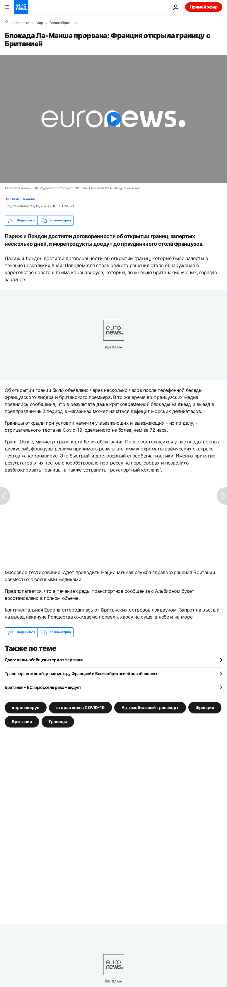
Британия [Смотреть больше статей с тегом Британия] (22, 721)
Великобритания (64, 23)
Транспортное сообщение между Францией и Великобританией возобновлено (82, 673)
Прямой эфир (204, 6)
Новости (22, 23)
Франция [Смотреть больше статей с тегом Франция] (205, 707)
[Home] (6, 23)
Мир (39, 23)
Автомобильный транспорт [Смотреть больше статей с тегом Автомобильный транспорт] (150, 707)
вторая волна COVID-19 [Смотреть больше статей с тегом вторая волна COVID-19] (80, 707)
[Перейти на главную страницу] (21, 7)
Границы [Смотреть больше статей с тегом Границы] (58, 721)
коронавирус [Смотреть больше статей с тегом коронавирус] (25, 707)
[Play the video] (113, 119)
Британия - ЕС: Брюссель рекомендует (43, 687)
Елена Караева (22, 199)
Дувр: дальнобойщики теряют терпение (44, 659)
